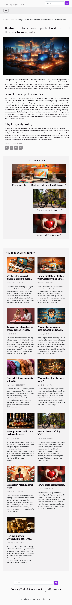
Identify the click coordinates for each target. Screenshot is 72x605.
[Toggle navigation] (6, 10)
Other (12, 20)
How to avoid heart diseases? (49, 235)
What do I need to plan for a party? (51, 379)
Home (5, 20)
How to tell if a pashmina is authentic (20, 379)
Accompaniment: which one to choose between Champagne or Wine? (20, 434)
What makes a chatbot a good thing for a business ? (50, 328)
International (33, 589)
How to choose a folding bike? (49, 210)
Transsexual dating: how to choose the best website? (20, 328)
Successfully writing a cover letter (20, 486)
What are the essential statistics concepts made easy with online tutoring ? (19, 278)
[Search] (54, 3)
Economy (15, 589)
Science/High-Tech (47, 590)
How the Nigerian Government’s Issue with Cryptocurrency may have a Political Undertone (20, 540)
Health (23, 589)
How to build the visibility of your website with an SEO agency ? (39, 185)
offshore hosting (17, 103)
